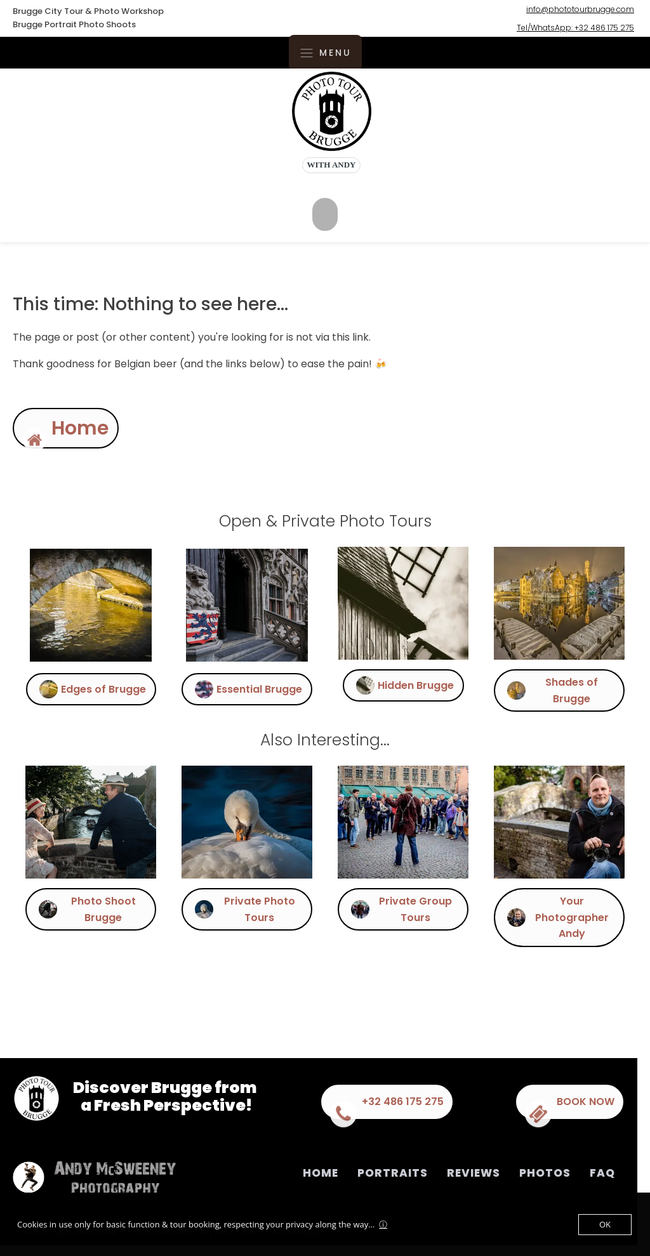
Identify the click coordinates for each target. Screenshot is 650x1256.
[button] (53, 428)
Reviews (473, 1173)
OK (605, 1224)
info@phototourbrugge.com (580, 9)
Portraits (392, 1173)
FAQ (602, 1173)
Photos (545, 1173)
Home (320, 1173)
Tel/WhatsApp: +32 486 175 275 (575, 27)
